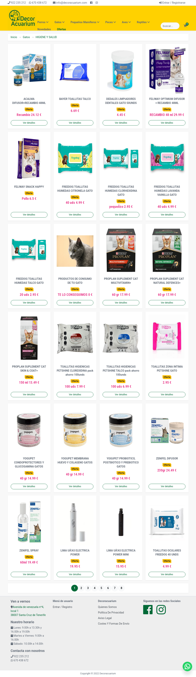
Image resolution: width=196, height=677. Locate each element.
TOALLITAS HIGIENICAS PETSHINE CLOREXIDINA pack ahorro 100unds (75, 370)
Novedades (44, 29)
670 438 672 (38, 2)
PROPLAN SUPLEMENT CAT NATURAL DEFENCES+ (167, 280)
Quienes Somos (107, 606)
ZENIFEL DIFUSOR (167, 458)
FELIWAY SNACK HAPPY (29, 186)
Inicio (14, 37)
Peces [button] (110, 22)
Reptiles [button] (143, 22)
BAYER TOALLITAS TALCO (75, 98)
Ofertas (61, 29)
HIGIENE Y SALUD (46, 37)
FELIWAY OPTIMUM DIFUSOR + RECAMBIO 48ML (167, 100)
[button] (185, 26)
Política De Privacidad (111, 612)
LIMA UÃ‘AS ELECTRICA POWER (74, 552)
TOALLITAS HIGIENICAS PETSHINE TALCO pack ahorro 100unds (121, 370)
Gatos (26, 37)
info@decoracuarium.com (70, 2)
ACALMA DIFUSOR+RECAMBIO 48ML (29, 100)
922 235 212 (17, 2)
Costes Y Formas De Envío (113, 623)
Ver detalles (29, 123)
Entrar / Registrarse (172, 2)
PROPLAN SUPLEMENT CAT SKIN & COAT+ (29, 368)
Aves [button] (126, 22)
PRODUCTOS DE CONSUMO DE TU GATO (75, 280)
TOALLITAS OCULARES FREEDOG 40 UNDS (167, 552)
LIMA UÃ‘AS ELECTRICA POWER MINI (121, 552)
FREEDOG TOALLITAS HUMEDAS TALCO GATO (28, 280)
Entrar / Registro (62, 606)
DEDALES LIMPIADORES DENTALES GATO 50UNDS (121, 100)
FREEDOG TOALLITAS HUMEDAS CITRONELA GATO (75, 188)
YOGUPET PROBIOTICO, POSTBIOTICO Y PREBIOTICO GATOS (121, 462)
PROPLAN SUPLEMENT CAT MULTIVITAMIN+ (121, 280)
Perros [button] (43, 22)
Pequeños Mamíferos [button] (85, 22)
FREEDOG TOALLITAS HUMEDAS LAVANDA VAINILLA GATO (167, 190)
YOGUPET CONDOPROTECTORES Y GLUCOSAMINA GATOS (29, 462)
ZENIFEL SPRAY (29, 550)
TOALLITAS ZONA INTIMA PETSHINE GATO (167, 368)
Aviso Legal (105, 618)
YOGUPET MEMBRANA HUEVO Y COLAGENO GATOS (75, 460)
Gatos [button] (60, 22)
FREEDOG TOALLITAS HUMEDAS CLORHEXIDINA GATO (121, 190)
